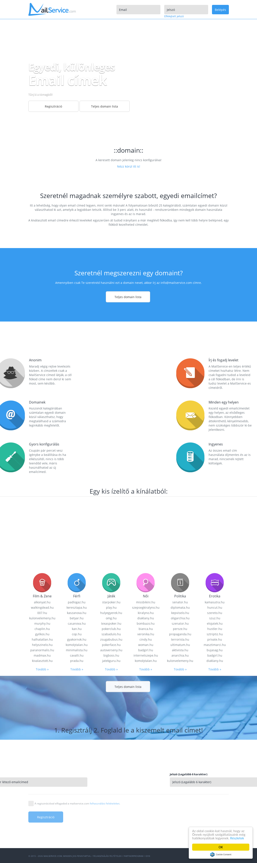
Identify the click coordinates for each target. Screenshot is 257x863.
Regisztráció (53, 106)
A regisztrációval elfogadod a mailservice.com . (77, 803)
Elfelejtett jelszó (174, 16)
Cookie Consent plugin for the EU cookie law (220, 854)
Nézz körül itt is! (128, 166)
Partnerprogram (133, 855)
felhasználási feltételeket (104, 803)
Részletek (237, 838)
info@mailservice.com (176, 283)
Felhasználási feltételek (107, 855)
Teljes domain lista (104, 106)
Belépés (220, 10)
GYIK (147, 855)
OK (221, 847)
